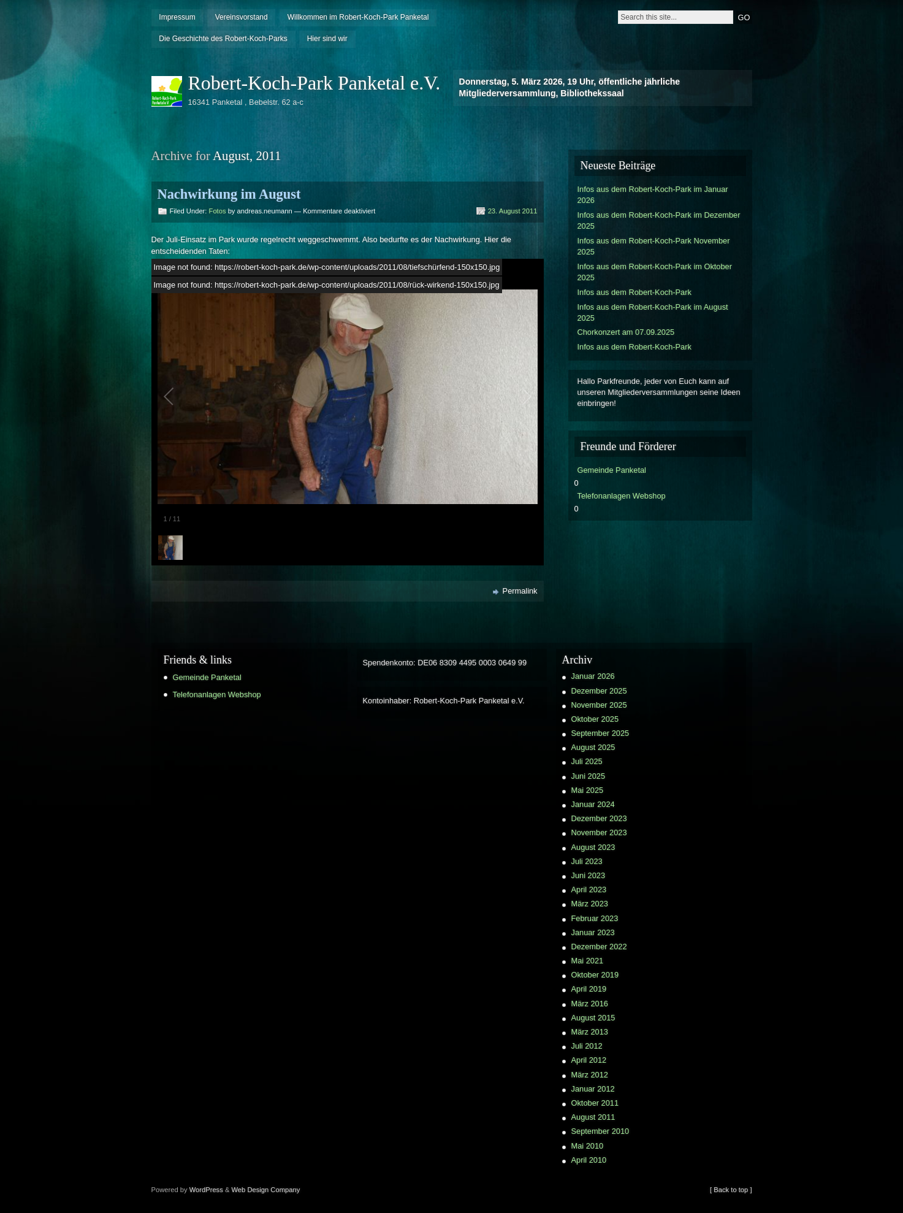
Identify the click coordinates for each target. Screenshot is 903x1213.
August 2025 (593, 747)
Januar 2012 (593, 1088)
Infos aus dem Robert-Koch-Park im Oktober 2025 (654, 272)
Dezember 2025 (599, 690)
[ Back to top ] (731, 1189)
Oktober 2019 (595, 974)
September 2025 (600, 733)
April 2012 (589, 1060)
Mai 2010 (587, 1145)
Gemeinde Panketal (611, 470)
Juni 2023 (588, 875)
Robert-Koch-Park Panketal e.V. (314, 83)
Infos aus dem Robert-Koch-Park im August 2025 (652, 312)
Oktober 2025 (595, 719)
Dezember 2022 (599, 946)
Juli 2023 (587, 861)
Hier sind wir (327, 38)
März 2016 (589, 1003)
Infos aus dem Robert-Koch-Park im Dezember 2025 (659, 220)
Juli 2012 (587, 1045)
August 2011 (593, 1117)
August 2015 (593, 1017)
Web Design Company (266, 1189)
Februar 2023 (595, 918)
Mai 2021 (587, 960)
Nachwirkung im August (229, 194)
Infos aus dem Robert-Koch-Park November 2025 (653, 246)
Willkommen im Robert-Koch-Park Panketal (358, 17)
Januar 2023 (593, 932)
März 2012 (589, 1074)
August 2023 (593, 847)
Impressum (177, 17)
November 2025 (599, 705)
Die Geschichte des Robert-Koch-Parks (223, 38)
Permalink (520, 590)
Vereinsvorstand (241, 17)
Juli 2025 (587, 761)
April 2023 (589, 889)
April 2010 (589, 1160)
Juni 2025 (588, 776)
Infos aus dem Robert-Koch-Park (634, 292)
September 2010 (600, 1131)
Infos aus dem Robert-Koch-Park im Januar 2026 (652, 195)
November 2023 (599, 832)
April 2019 (589, 988)
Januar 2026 (593, 676)
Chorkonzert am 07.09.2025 (626, 332)
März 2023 (589, 903)
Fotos (217, 211)
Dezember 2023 (599, 818)
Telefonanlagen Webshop (621, 495)
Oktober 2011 (595, 1103)
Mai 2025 (587, 790)
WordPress (206, 1189)
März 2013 (589, 1031)
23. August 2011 (513, 211)
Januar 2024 (593, 804)
